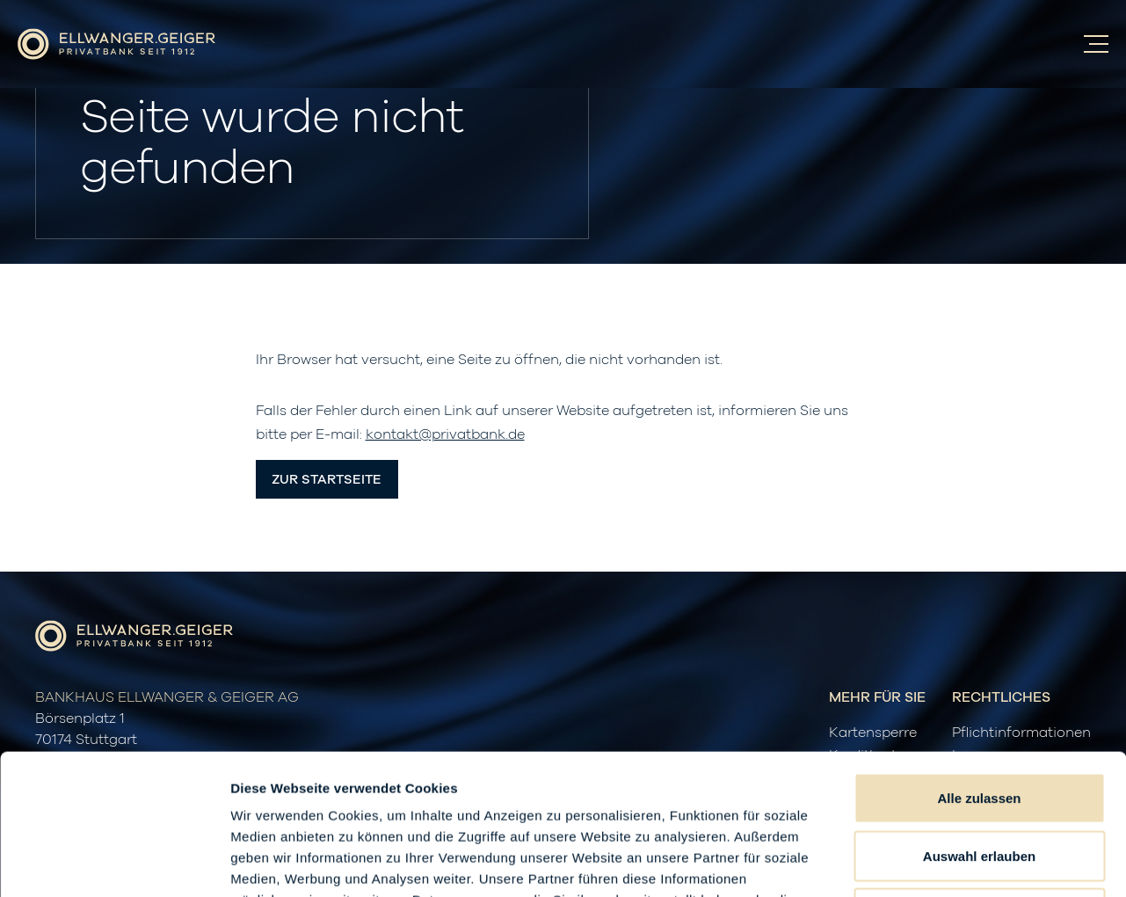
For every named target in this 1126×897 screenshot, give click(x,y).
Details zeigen (934, 862)
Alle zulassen (979, 666)
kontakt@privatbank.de (445, 434)
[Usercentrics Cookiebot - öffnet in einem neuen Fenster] (114, 863)
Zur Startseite (326, 479)
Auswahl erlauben (979, 724)
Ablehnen (979, 781)
